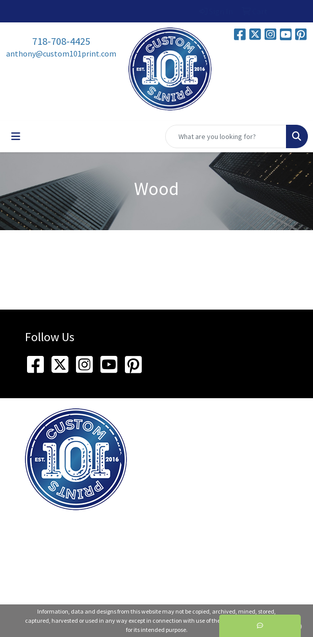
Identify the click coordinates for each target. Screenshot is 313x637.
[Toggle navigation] (16, 136)
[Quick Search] (225, 136)
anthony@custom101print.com (61, 53)
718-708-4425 (61, 41)
